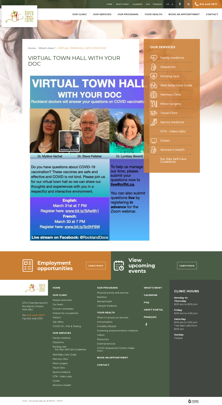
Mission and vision (62, 300)
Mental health (104, 301)
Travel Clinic (169, 113)
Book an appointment (185, 13)
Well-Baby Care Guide (176, 85)
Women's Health (172, 150)
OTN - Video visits (172, 131)
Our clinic (81, 13)
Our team (58, 304)
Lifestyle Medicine (107, 305)
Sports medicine (172, 122)
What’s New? (122, 4)
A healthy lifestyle (106, 326)
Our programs (129, 13)
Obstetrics (167, 67)
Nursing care (169, 76)
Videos (100, 335)
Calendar (137, 4)
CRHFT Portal (153, 309)
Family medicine (172, 58)
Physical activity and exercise (113, 292)
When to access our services (112, 317)
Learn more (95, 265)
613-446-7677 (208, 4)
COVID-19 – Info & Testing (67, 326)
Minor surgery (170, 104)
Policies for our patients (65, 313)
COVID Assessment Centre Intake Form (115, 349)
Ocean (165, 140)
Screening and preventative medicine (117, 330)
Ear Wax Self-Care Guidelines (173, 160)
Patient (57, 317)
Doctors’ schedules (63, 308)
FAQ (148, 4)
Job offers (58, 322)
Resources (103, 339)
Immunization (104, 322)
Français (157, 4)
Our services (103, 13)
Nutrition (102, 297)
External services (106, 343)
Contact (213, 13)
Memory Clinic (170, 94)
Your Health (155, 13)
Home (109, 4)
